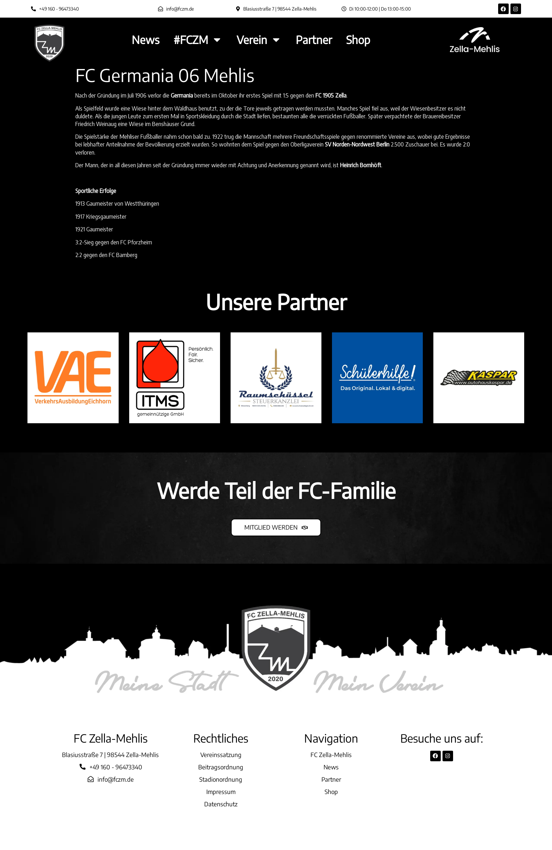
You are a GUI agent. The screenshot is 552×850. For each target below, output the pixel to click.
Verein (259, 40)
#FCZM (198, 40)
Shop (358, 39)
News (145, 39)
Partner (314, 39)
